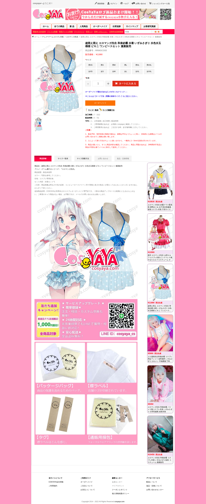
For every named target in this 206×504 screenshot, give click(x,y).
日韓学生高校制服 (116, 32)
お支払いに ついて (88, 490)
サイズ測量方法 (108, 110)
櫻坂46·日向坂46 (39, 32)
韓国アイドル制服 (66, 32)
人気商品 (84, 26)
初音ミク (89, 32)
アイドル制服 (52, 32)
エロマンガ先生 (72, 37)
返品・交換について (154, 486)
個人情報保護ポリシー (120, 494)
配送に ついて (151, 482)
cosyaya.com (119, 502)
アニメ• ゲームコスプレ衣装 (53, 37)
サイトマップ (132, 26)
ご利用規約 (53, 486)
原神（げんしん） (101, 32)
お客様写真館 (149, 26)
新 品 (72, 26)
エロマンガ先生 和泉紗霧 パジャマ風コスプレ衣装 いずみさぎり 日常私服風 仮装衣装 (160, 409)
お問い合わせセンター (155, 490)
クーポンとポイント (119, 490)
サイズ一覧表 (93, 110)
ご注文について (87, 486)
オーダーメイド (100, 26)
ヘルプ (126, 4)
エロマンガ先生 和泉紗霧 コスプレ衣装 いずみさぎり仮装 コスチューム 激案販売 (159, 460)
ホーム (46, 26)
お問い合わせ (141, 4)
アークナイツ (79, 32)
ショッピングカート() (161, 4)
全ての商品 (59, 26)
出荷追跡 (117, 26)
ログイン (113, 4)
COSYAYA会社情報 (56, 482)
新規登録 (100, 4)
